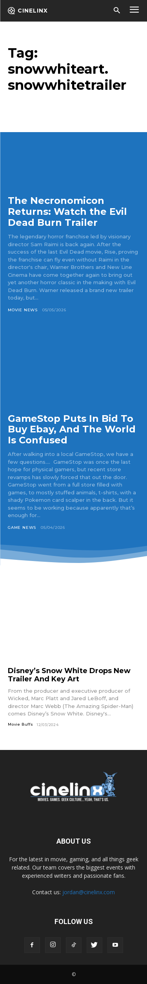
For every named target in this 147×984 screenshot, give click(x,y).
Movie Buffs (20, 724)
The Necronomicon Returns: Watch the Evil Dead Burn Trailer (67, 211)
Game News (22, 527)
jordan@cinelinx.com (88, 892)
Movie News (23, 309)
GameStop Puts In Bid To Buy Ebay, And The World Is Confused (72, 429)
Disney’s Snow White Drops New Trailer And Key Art (69, 674)
